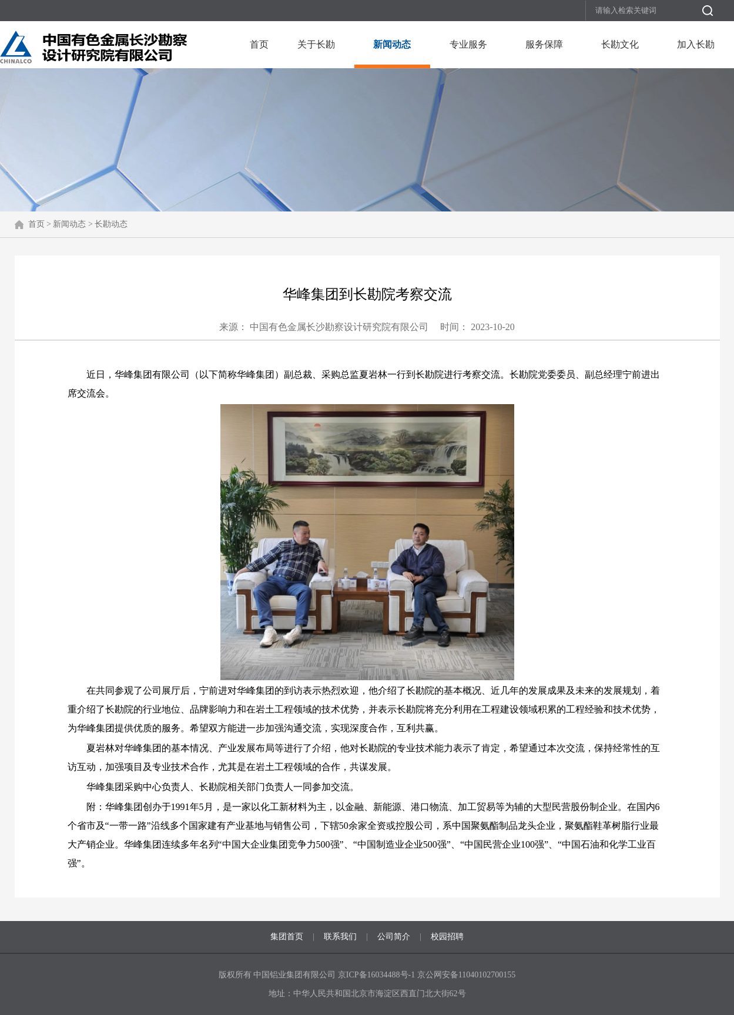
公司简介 (393, 936)
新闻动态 (392, 44)
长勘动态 (111, 224)
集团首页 (286, 936)
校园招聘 (447, 936)
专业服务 (468, 44)
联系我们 (340, 936)
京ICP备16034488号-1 (377, 974)
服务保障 (544, 44)
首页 (259, 44)
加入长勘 (696, 44)
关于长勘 (316, 44)
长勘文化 (620, 44)
